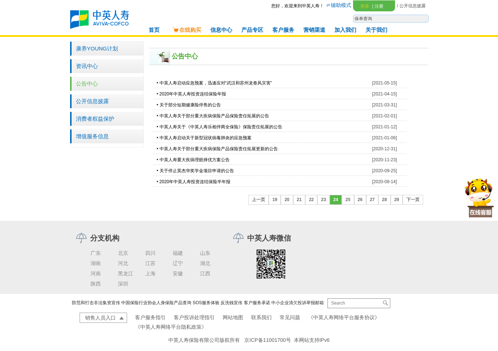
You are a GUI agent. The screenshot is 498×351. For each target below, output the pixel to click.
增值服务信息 (92, 136)
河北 (123, 263)
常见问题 (290, 317)
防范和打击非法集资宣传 (96, 302)
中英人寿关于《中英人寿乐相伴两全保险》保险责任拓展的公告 (221, 126)
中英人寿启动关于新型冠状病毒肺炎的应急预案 (206, 137)
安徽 (178, 273)
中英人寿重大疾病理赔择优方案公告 (195, 159)
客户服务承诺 (257, 302)
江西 (205, 273)
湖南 (96, 263)
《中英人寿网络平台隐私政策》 (171, 327)
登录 (364, 6)
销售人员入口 (100, 318)
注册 (377, 6)
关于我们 (376, 30)
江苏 (150, 263)
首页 (154, 30)
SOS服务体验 (206, 302)
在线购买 (186, 30)
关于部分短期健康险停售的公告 (190, 104)
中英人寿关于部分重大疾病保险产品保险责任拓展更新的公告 (219, 148)
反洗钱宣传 (231, 302)
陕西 (96, 284)
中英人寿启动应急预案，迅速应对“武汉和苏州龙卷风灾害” (216, 83)
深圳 (123, 284)
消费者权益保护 (95, 119)
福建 (178, 253)
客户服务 (283, 30)
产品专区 (252, 30)
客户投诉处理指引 (194, 317)
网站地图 (233, 317)
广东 (96, 253)
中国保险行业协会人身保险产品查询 (156, 302)
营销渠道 (314, 30)
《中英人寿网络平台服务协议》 (344, 317)
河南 (96, 273)
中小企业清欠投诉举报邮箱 (297, 302)
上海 (150, 273)
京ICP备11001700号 (267, 340)
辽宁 (178, 263)
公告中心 (87, 83)
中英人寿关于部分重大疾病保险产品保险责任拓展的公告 (214, 115)
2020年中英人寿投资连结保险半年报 (195, 181)
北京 (123, 253)
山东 (205, 253)
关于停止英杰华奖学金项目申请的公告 (197, 170)
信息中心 (221, 30)
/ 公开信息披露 (411, 5)
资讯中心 (87, 66)
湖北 (205, 263)
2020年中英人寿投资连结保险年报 (193, 94)
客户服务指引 (150, 317)
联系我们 (261, 317)
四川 (150, 253)
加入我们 (345, 30)
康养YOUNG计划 (97, 48)
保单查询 (363, 18)
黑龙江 (125, 273)
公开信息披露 (92, 101)
